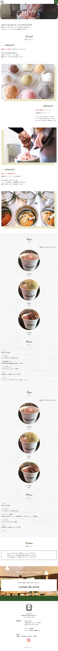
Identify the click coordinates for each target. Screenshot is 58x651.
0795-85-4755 (30, 587)
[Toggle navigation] (56, 2)
